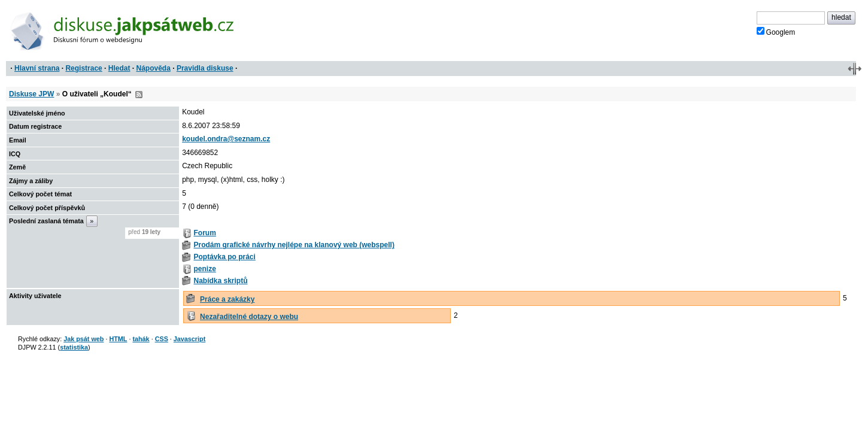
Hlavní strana (36, 68)
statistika (74, 347)
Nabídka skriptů (220, 281)
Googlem (776, 32)
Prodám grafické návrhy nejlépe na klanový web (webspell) (293, 245)
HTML (118, 338)
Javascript (189, 338)
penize (204, 269)
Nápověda (153, 68)
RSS (138, 94)
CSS (161, 338)
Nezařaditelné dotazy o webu (249, 316)
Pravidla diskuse (205, 68)
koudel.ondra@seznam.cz (226, 139)
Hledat (119, 68)
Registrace (83, 68)
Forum (204, 233)
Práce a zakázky (227, 299)
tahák (140, 338)
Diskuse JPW (31, 94)
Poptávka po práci (224, 257)
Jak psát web (83, 338)
